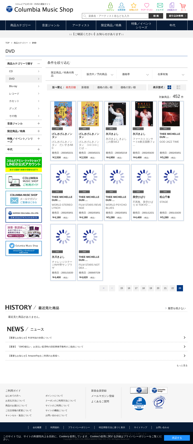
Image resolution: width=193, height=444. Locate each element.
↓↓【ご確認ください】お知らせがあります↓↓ (96, 34)
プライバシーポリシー (79, 427)
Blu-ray (13, 86)
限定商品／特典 (111, 25)
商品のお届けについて (16, 405)
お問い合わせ (162, 427)
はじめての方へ (13, 395)
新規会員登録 (99, 390)
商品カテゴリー (20, 25)
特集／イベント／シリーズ (20, 140)
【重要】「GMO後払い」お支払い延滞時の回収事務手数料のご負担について (45, 346)
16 (129, 288)
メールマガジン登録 (102, 395)
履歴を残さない (177, 308)
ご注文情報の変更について (18, 410)
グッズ (13, 108)
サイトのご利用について (58, 405)
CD (11, 71)
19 (150, 288)
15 (121, 288)
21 (165, 288)
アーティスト (81, 25)
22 (172, 288)
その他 (13, 115)
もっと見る (182, 365)
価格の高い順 (105, 87)
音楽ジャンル (51, 25)
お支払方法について (15, 400)
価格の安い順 (128, 87)
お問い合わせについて (56, 415)
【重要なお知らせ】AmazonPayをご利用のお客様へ (33, 356)
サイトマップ (140, 427)
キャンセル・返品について (18, 415)
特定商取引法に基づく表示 (112, 427)
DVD (12, 78)
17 (136, 288)
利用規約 (54, 427)
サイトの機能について (56, 410)
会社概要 (37, 427)
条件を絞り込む (58, 62)
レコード (14, 93)
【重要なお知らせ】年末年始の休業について (30, 338)
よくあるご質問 (100, 401)
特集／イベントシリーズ (141, 25)
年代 (172, 25)
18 (143, 288)
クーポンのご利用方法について (61, 400)
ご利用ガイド (13, 390)
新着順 (85, 87)
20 (158, 288)
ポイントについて (54, 395)
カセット (14, 100)
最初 (103, 288)
